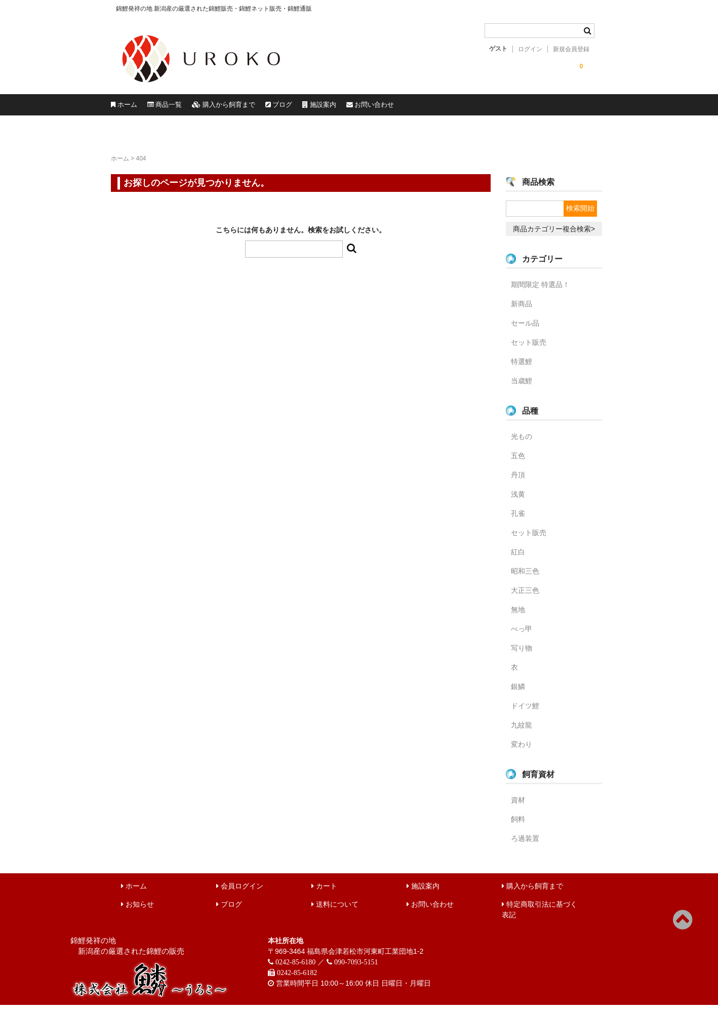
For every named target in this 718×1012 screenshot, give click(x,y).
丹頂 (518, 482)
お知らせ (137, 911)
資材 (518, 807)
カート (324, 893)
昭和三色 (525, 578)
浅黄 (518, 501)
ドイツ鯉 (525, 713)
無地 (518, 617)
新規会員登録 (571, 49)
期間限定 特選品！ (540, 292)
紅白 (518, 559)
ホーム (140, 108)
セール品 (525, 330)
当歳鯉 (521, 388)
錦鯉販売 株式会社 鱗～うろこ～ (259, 86)
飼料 (518, 826)
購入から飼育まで (310, 108)
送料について (334, 911)
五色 (518, 463)
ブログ (401, 108)
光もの (521, 443)
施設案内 (475, 108)
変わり (521, 751)
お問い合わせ (561, 108)
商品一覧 (213, 108)
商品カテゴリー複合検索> (554, 236)
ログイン (530, 49)
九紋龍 (521, 732)
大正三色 (525, 597)
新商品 (521, 311)
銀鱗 (518, 694)
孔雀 (518, 520)
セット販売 (528, 349)
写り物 (521, 655)
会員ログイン (239, 893)
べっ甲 (521, 636)
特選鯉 (521, 369)
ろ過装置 (525, 845)
